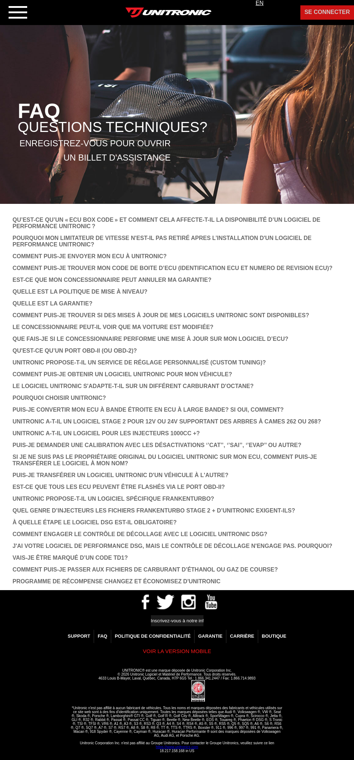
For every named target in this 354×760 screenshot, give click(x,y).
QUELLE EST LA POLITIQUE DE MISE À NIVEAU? (80, 292)
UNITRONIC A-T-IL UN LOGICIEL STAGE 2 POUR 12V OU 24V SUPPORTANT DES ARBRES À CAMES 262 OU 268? (167, 421)
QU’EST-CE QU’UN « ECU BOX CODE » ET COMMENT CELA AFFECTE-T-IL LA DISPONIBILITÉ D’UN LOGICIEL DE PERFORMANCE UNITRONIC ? (166, 223)
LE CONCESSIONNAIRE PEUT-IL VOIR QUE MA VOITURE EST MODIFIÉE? (113, 327)
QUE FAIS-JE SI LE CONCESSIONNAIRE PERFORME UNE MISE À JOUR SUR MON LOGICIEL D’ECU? (150, 339)
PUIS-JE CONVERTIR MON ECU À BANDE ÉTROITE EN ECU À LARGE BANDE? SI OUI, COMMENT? (148, 410)
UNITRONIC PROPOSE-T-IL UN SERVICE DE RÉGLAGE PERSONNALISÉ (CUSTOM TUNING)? (139, 362)
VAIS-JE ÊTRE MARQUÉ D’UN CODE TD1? (70, 558)
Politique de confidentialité (153, 636)
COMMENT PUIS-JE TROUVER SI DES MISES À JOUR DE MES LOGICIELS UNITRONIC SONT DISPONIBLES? (161, 315)
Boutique (274, 636)
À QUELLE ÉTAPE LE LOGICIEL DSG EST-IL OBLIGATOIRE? (95, 522)
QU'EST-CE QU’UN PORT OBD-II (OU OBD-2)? (75, 351)
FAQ (102, 636)
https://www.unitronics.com (177, 747)
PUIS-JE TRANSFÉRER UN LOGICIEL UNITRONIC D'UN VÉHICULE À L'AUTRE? (120, 475)
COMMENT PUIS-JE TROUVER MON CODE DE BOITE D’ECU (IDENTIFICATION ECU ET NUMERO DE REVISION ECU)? (173, 268)
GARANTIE (210, 636)
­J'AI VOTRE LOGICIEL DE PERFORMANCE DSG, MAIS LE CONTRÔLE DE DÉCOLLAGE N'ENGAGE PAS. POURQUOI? (172, 546)
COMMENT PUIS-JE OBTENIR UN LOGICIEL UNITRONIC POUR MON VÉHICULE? (122, 374)
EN (260, 3)
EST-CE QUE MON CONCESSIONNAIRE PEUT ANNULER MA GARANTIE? (112, 280)
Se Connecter (327, 12)
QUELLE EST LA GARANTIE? (52, 303)
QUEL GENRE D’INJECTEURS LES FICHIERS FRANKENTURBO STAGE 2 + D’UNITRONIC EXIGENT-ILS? (154, 511)
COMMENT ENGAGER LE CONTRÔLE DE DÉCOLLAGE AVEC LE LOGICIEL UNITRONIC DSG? (140, 534)
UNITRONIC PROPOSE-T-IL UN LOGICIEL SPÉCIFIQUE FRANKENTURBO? (113, 499)
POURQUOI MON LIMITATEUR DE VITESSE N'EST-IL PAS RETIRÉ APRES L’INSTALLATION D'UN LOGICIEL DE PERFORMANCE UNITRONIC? (162, 241)
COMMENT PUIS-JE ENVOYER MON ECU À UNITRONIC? (90, 256)
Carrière (242, 636)
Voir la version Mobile (177, 651)
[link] (174, 691)
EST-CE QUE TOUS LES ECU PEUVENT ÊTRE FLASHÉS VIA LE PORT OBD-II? (119, 487)
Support (79, 636)
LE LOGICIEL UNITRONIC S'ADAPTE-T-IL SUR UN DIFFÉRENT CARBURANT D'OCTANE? (133, 386)
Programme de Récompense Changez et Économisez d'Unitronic (117, 581)
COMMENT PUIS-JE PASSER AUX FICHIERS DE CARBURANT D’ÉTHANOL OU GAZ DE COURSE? (145, 570)
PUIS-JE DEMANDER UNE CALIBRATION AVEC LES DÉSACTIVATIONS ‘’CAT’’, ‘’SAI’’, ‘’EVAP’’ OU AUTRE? (157, 445)
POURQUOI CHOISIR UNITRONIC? (59, 398)
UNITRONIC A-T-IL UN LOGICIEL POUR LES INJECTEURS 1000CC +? (106, 433)
